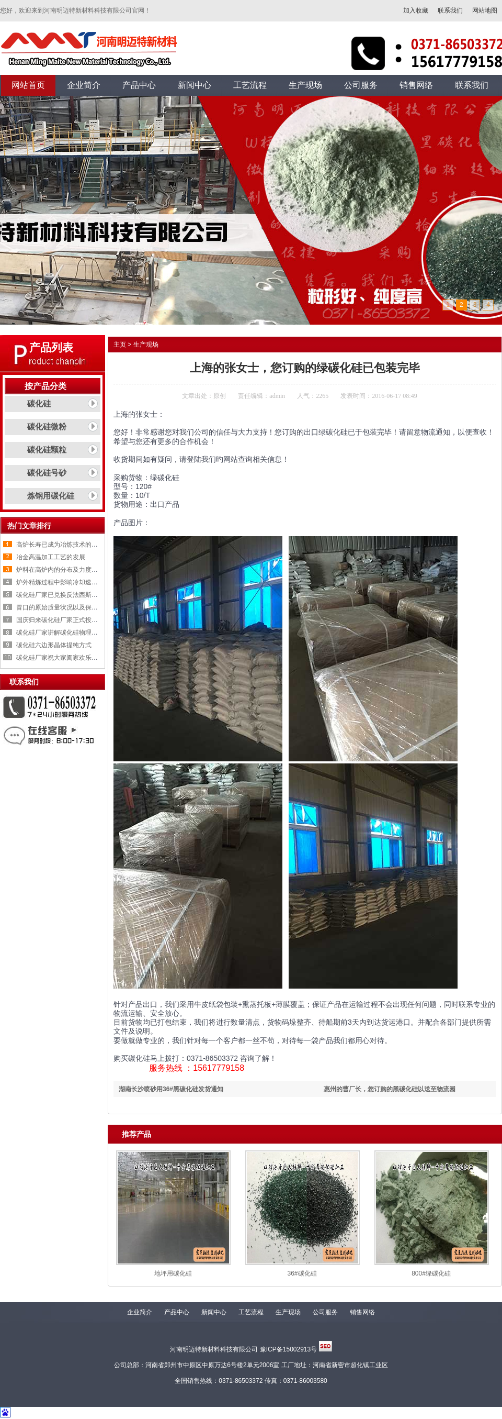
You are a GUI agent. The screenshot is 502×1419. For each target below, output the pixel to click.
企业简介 (139, 1312)
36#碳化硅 (301, 1273)
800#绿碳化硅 (431, 1273)
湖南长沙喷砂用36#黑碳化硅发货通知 (171, 1089)
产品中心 (176, 1312)
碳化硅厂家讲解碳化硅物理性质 (60, 632)
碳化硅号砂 (46, 473)
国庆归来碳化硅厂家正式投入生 (60, 620)
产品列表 (51, 347)
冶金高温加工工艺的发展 (50, 557)
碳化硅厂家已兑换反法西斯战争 (60, 594)
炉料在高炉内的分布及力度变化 (60, 569)
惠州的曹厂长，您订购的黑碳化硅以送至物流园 (389, 1089)
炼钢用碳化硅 (50, 496)
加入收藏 (415, 10)
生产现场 (145, 344)
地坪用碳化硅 (173, 1273)
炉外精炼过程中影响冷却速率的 (60, 582)
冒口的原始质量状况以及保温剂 (60, 607)
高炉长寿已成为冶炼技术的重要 (60, 544)
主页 (119, 344)
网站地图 (484, 10)
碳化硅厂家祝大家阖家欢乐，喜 (60, 657)
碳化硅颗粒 (46, 450)
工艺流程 (251, 1312)
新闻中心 (213, 1312)
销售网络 (362, 1312)
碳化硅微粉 (46, 427)
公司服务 (325, 1312)
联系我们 (450, 10)
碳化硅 (39, 404)
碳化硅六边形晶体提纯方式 (54, 645)
